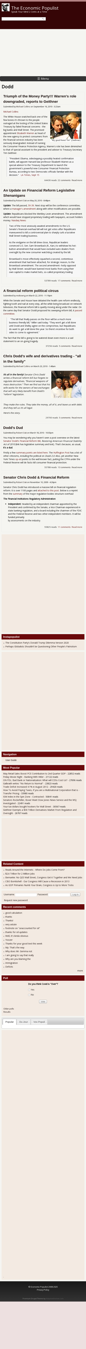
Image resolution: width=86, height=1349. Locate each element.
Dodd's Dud (13, 428)
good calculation (13, 912)
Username (9, 894)
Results (7, 1011)
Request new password (16, 900)
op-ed (18, 459)
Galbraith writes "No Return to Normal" (23, 783)
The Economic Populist (35, 8)
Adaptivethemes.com (55, 1298)
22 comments (64, 180)
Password (43, 894)
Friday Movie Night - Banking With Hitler (23, 776)
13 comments (64, 467)
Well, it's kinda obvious (16, 935)
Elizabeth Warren (25, 133)
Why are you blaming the (18, 958)
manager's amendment (24, 208)
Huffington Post (61, 452)
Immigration (11, 962)
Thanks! (9, 920)
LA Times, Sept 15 (30, 174)
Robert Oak (21, 200)
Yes (32, 989)
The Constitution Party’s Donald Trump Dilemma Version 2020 (37, 642)
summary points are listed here (32, 452)
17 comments (64, 280)
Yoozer (9, 939)
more (80, 970)
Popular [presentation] (9, 1021)
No (32, 994)
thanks (8, 916)
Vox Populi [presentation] (39, 1021)
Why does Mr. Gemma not (18, 951)
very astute (11, 924)
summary (17, 493)
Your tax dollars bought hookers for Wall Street (27, 806)
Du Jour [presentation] (23, 1021)
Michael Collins (23, 106)
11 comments (64, 527)
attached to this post (48, 490)
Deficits (9, 966)
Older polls (8, 1008)
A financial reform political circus (31, 291)
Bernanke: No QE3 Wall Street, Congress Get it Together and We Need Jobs (43, 877)
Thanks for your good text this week (23, 943)
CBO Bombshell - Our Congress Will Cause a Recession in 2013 (37, 881)
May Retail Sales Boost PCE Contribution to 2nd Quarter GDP (34, 773)
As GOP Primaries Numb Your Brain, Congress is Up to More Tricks (39, 885)
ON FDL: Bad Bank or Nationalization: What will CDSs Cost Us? (35, 780)
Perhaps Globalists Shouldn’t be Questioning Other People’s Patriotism (41, 646)
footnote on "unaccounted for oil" (22, 928)
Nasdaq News (18, 220)
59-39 (31, 205)
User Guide (11, 760)
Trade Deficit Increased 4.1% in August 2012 (25, 786)
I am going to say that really (19, 955)
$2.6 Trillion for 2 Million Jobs (20, 873)
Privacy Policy (43, 1289)
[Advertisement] (43, 53)
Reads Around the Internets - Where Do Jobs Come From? (34, 869)
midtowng (20, 295)
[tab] (9, 1022)
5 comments (65, 346)
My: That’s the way (14, 947)
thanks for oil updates (16, 932)
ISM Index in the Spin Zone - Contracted (23, 796)
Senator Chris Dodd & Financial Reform (36, 477)
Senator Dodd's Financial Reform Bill (21, 440)
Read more (77, 180)
